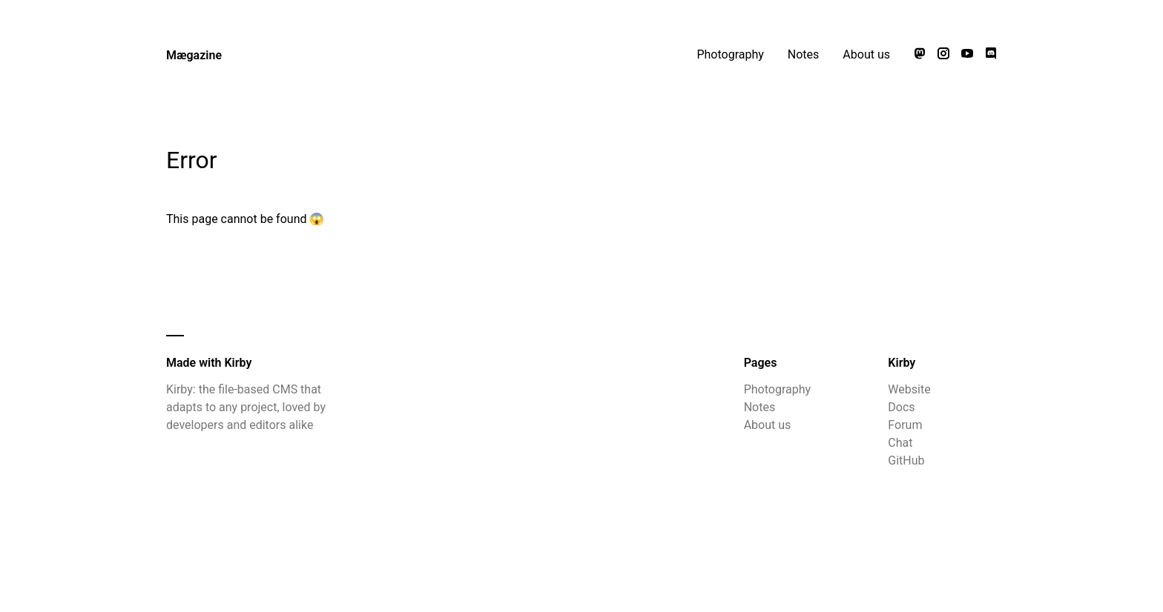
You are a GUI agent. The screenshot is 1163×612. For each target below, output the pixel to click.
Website (909, 389)
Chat (900, 443)
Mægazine (194, 55)
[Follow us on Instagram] (943, 55)
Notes (804, 54)
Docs (901, 407)
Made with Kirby (208, 363)
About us (866, 54)
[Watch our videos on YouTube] (967, 55)
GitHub (906, 460)
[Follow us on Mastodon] (920, 55)
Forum (905, 425)
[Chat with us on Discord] (991, 55)
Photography (729, 54)
